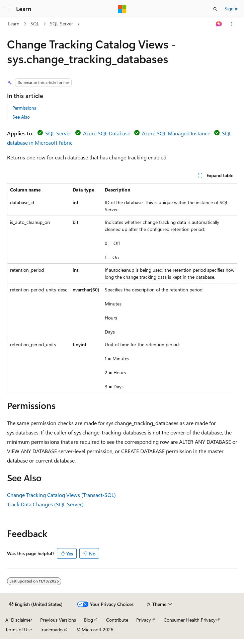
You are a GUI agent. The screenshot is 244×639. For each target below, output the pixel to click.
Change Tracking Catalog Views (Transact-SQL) (61, 494)
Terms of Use (18, 629)
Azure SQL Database (106, 133)
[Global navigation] (6, 9)
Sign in (232, 8)
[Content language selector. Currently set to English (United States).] (36, 604)
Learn (13, 23)
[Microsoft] (122, 9)
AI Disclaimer (18, 620)
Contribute (117, 620)
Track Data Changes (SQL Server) (45, 504)
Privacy (143, 620)
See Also (21, 117)
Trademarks (51, 629)
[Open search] (215, 9)
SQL (34, 23)
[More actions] (231, 24)
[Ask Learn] (218, 24)
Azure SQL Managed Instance (176, 133)
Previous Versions (58, 620)
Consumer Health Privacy (190, 620)
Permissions (24, 108)
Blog (88, 620)
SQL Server (61, 23)
